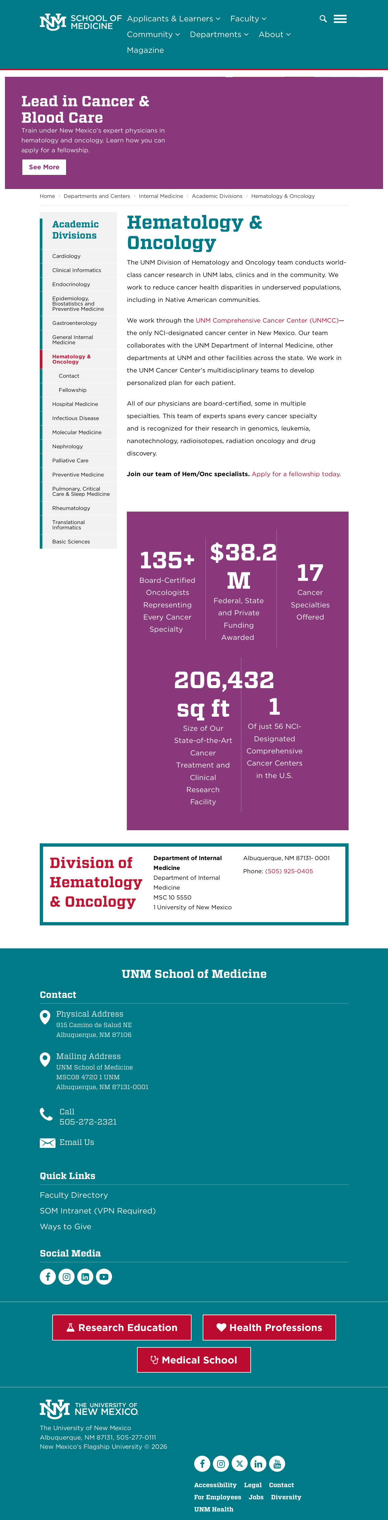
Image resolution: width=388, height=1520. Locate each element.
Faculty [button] (248, 18)
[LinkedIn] (85, 1277)
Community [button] (153, 34)
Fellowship (73, 390)
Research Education (122, 1327)
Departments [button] (219, 34)
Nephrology (67, 446)
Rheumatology (71, 508)
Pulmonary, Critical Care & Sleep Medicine (81, 491)
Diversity (286, 1497)
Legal (253, 1485)
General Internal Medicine (72, 340)
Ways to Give (65, 1227)
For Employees (217, 1497)
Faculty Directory (74, 1195)
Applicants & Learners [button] (173, 18)
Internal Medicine (161, 196)
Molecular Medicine (77, 432)
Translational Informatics (68, 525)
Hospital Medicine (75, 404)
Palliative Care (70, 460)
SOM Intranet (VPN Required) (98, 1211)
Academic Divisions (217, 196)
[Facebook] (48, 1277)
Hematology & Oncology (283, 196)
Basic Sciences (71, 541)
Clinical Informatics (76, 270)
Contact (69, 376)
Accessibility (215, 1485)
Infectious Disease (75, 418)
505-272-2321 (88, 1122)
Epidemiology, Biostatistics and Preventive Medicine (78, 304)
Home (47, 196)
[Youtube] (104, 1277)
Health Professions (269, 1327)
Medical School (194, 1360)
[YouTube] (277, 1464)
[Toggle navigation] (340, 19)
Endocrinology (71, 284)
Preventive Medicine (78, 474)
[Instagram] (66, 1277)
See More (44, 167)
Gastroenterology (74, 323)
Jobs (256, 1497)
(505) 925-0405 (289, 871)
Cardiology (66, 256)
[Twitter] (240, 1463)
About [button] (275, 34)
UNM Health (214, 1509)
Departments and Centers (97, 196)
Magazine (145, 50)
